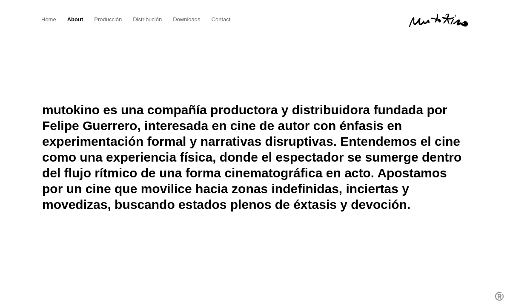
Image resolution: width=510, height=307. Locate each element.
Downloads (186, 19)
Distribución (147, 19)
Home (48, 19)
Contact (221, 19)
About (75, 19)
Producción (108, 19)
